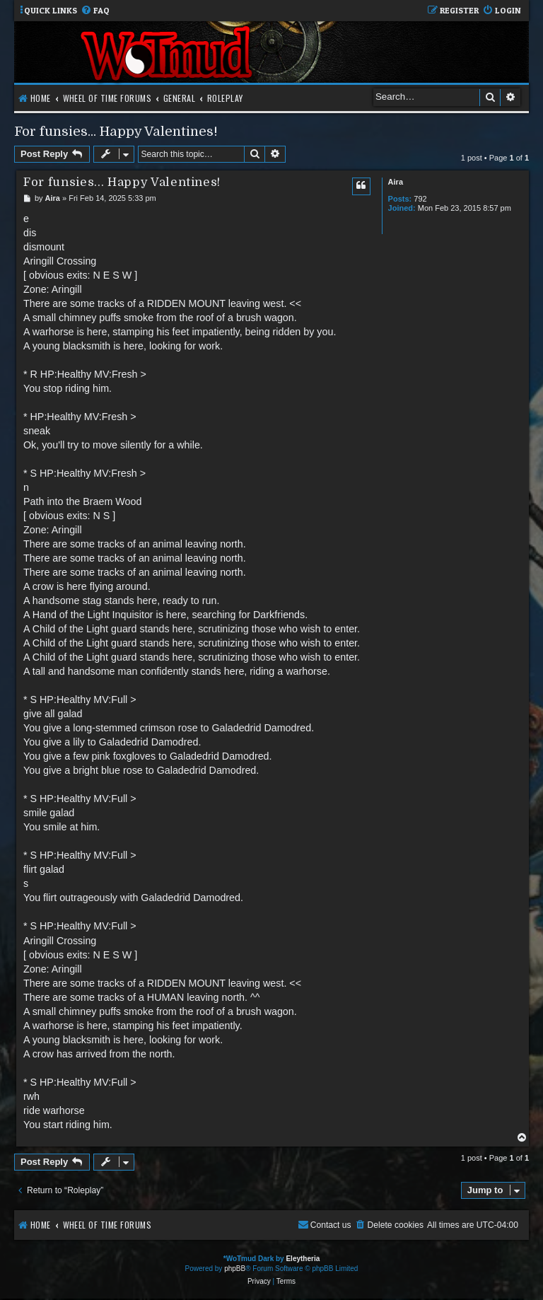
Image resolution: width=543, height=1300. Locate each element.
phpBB (234, 1268)
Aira (395, 182)
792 (420, 199)
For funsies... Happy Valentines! (116, 131)
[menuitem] (95, 11)
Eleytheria (303, 1259)
